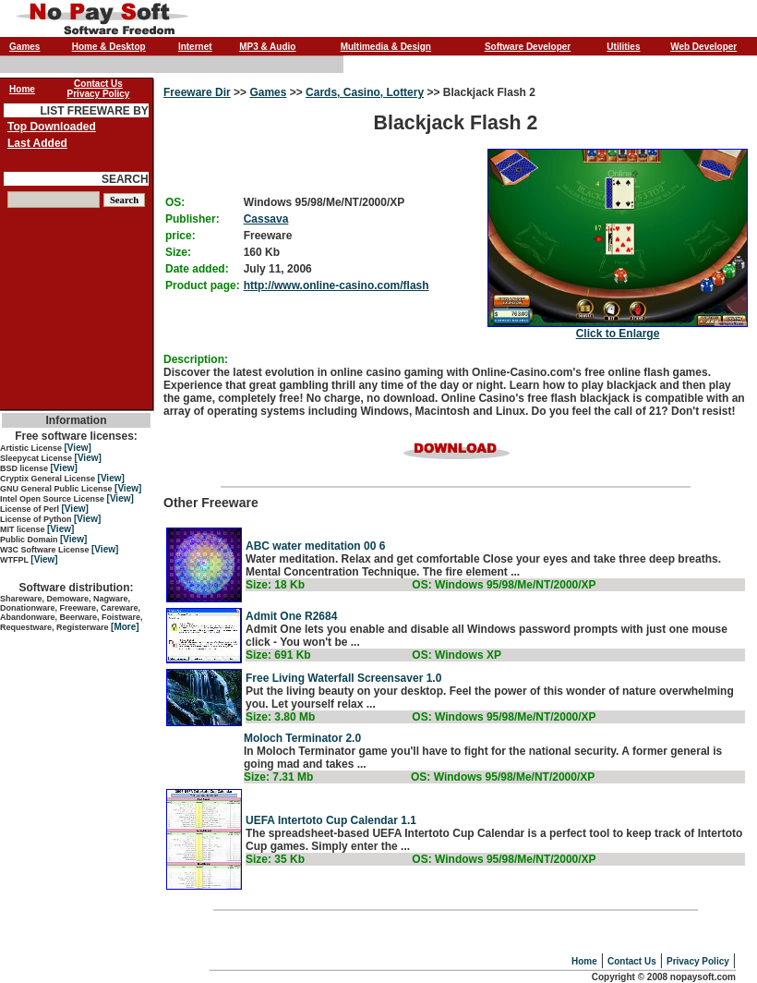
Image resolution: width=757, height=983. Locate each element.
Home (584, 961)
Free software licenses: (76, 436)
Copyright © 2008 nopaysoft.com (664, 977)
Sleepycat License (37, 458)
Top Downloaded (51, 126)
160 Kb (262, 252)
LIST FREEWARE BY (94, 110)
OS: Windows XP (456, 655)
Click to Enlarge (618, 333)
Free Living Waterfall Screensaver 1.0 (343, 678)
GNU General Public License (57, 488)
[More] (125, 627)
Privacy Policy (698, 961)
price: (180, 235)
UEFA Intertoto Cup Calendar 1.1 (331, 820)
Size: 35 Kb (275, 859)
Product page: (202, 285)
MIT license (23, 529)
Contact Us (631, 961)
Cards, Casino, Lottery (365, 92)
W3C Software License (45, 549)
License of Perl (31, 509)
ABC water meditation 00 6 (315, 546)
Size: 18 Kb (275, 584)
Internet (195, 47)
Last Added (37, 143)
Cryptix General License (49, 478)
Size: (178, 252)
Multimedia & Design (386, 47)
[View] (78, 448)
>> (240, 92)
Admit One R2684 (291, 616)
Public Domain (30, 539)
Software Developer (528, 47)
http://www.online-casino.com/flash (336, 285)
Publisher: (192, 218)
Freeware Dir (197, 92)
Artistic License (32, 448)
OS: (175, 202)
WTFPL (15, 559)
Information (76, 420)
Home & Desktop (109, 47)
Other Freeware (455, 550)
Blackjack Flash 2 (455, 213)
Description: (195, 359)
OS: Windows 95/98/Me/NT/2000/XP (503, 584)
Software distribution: (76, 587)
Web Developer (703, 47)
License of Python (37, 519)
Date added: (197, 268)
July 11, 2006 (278, 268)
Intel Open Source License (53, 499)
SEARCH (125, 179)
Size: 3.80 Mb (280, 716)
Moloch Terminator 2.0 (302, 738)
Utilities (623, 47)
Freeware (268, 235)
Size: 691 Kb (278, 655)
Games (24, 47)
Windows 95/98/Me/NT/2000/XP (324, 202)
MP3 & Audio (267, 47)
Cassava (266, 218)
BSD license (25, 468)
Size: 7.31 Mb (278, 777)
